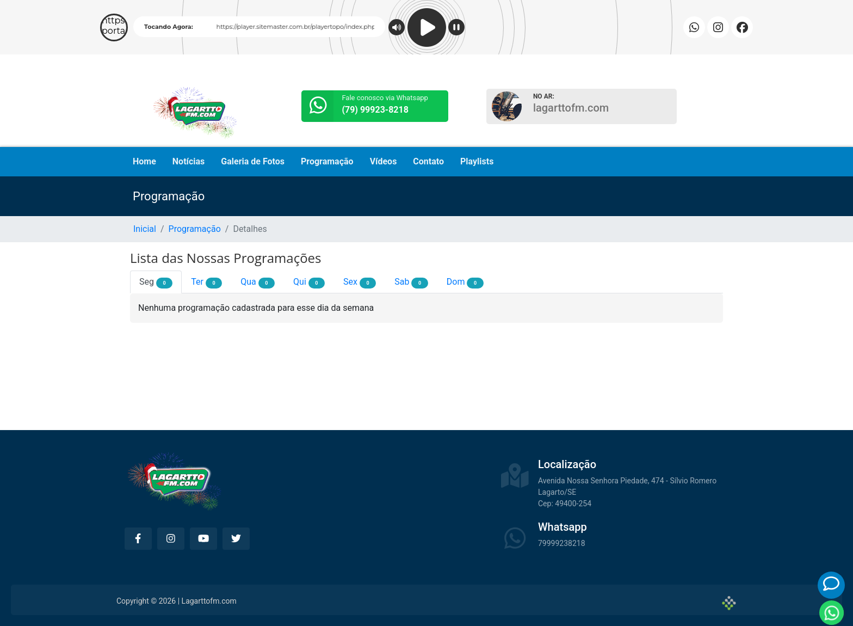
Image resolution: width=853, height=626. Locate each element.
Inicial (144, 229)
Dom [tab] (465, 283)
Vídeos (383, 161)
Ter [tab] (206, 283)
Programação (327, 161)
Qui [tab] (309, 283)
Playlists (476, 161)
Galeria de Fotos (253, 161)
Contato (428, 161)
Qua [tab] (257, 283)
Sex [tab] (359, 283)
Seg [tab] (155, 283)
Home (144, 161)
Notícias (188, 161)
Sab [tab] (411, 283)
